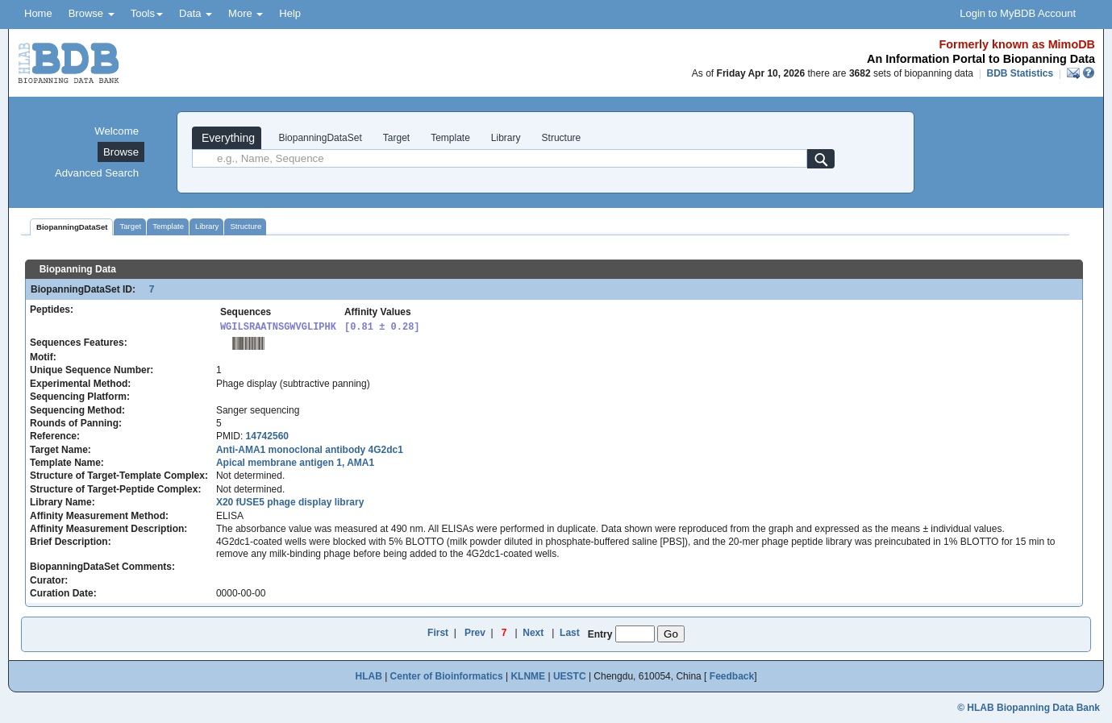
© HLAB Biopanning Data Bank (1028, 707)
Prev (474, 632)
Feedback (732, 676)
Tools (147, 13)
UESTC (569, 676)
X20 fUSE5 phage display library (290, 502)
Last (570, 632)
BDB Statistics (1019, 73)
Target (396, 137)
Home (38, 13)
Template (450, 137)
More (245, 13)
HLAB (368, 676)
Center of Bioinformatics (446, 676)
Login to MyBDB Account (1018, 13)
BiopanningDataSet (319, 137)
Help (290, 13)
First (437, 632)
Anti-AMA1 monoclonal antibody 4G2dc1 (309, 449)
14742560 (267, 436)
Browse (92, 13)
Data (195, 13)
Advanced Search (97, 173)
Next (533, 632)
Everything (226, 137)
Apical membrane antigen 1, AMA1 (295, 462)
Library (506, 137)
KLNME (527, 676)
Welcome (116, 131)
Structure (561, 137)
